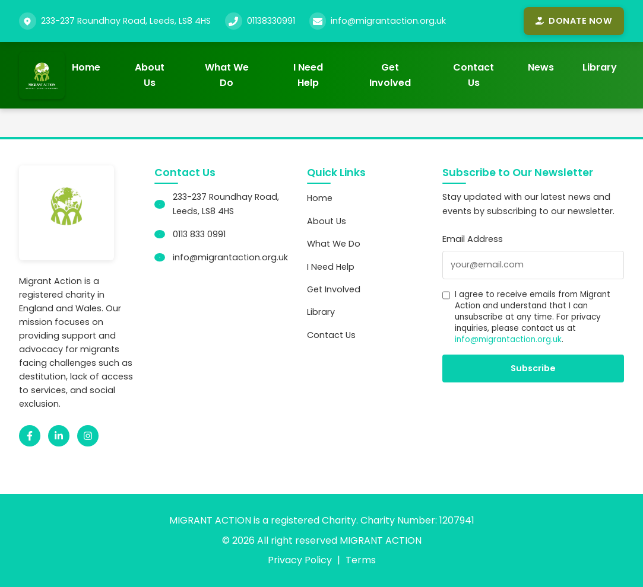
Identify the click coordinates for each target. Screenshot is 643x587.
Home (86, 67)
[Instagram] (88, 435)
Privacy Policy (300, 560)
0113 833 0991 (199, 234)
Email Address (472, 239)
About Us (149, 75)
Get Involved (390, 75)
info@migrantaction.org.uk (388, 21)
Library (599, 67)
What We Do (227, 75)
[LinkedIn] (58, 435)
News (541, 67)
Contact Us (473, 75)
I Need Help (308, 75)
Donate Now (574, 21)
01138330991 (271, 21)
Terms (361, 560)
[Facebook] (29, 435)
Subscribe (533, 368)
